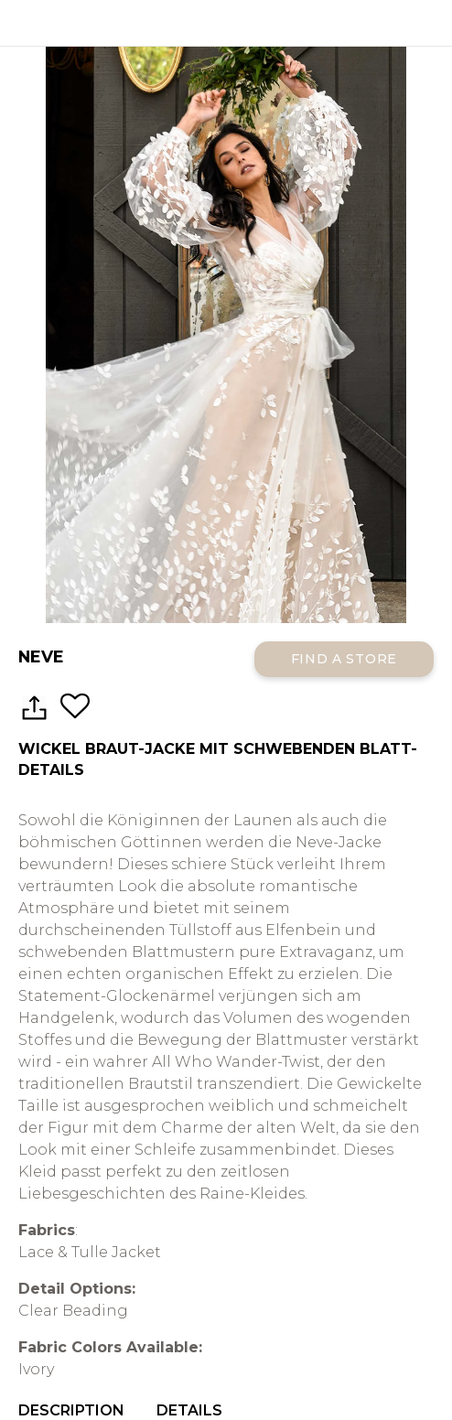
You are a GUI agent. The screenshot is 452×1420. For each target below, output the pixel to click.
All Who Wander (226, 23)
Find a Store (344, 659)
